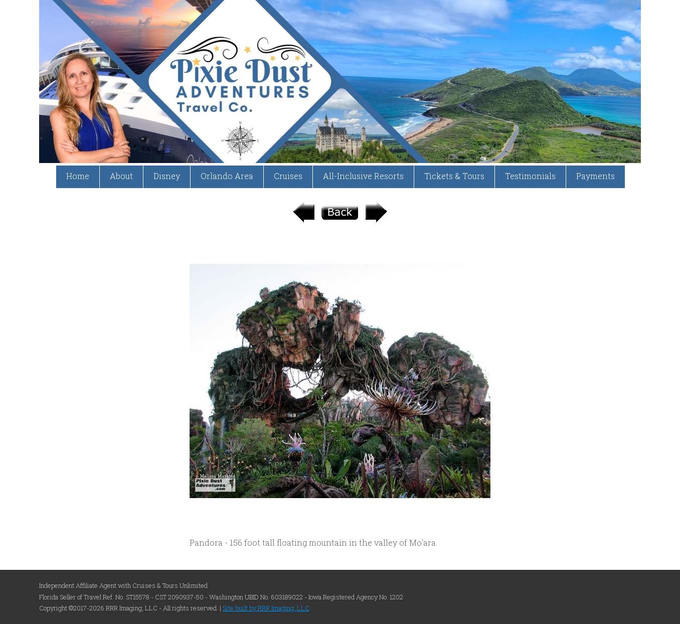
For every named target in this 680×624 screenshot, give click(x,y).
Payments (595, 176)
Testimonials (530, 176)
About (121, 176)
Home (77, 176)
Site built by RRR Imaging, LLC (266, 608)
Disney (166, 176)
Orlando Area (227, 176)
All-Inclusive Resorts (363, 176)
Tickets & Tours (454, 176)
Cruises (288, 176)
